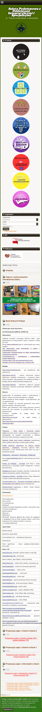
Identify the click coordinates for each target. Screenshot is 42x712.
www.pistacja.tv (7, 495)
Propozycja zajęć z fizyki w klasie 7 (18, 686)
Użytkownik (6, 217)
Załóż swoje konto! (10, 231)
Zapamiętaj (6, 226)
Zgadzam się (8, 709)
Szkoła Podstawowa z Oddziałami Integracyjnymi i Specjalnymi (21, 12)
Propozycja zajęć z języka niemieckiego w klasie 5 (23, 683)
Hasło (4, 222)
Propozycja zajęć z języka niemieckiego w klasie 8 (23, 685)
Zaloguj (6, 229)
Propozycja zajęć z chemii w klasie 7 (18, 688)
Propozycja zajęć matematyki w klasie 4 (19, 690)
